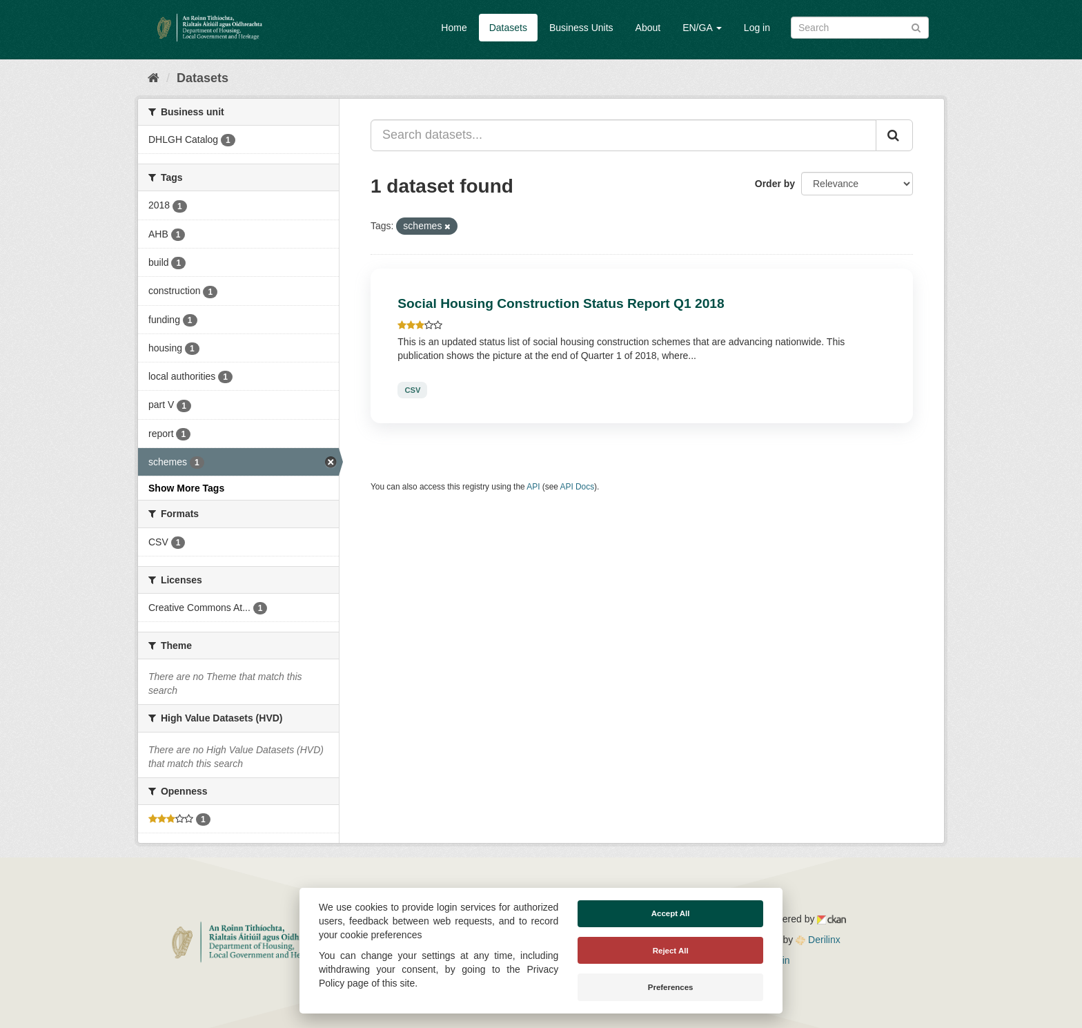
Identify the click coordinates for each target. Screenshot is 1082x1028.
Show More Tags (186, 488)
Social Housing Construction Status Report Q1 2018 (560, 303)
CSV (412, 390)
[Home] (153, 78)
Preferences (671, 987)
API (533, 487)
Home (453, 27)
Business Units (581, 27)
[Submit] (916, 26)
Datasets (508, 27)
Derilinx (818, 939)
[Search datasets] (860, 28)
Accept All (670, 913)
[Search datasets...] (623, 135)
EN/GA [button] (702, 27)
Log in (757, 27)
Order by (775, 183)
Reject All (671, 951)
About (648, 27)
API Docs (577, 487)
